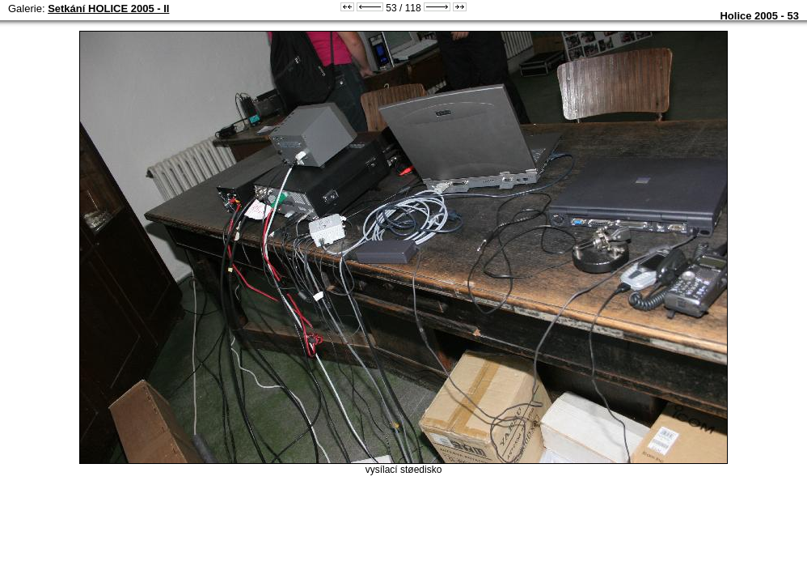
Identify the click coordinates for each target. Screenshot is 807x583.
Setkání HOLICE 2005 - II (108, 8)
